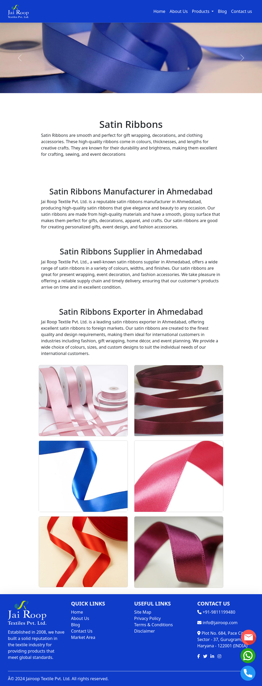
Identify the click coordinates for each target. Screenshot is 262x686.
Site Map (142, 612)
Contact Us (81, 631)
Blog (222, 11)
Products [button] (201, 11)
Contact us (241, 11)
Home (159, 11)
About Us (179, 11)
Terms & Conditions (153, 625)
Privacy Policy (147, 618)
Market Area (83, 637)
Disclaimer (144, 631)
